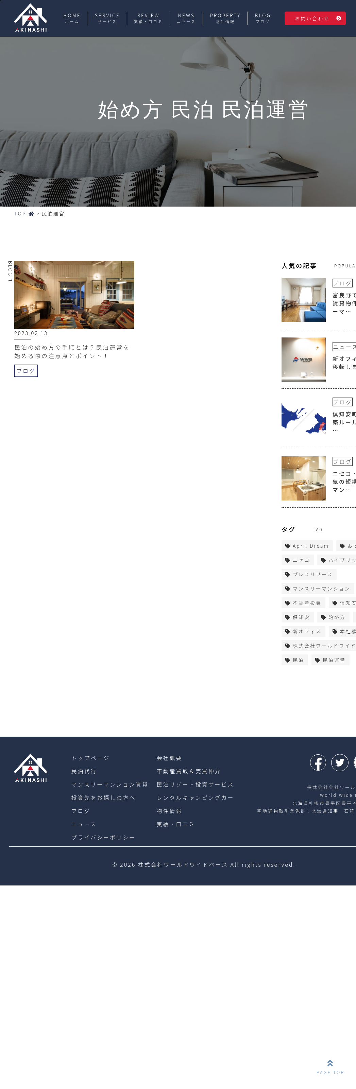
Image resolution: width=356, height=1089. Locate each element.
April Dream (311, 545)
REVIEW (148, 18)
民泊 (298, 659)
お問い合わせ (312, 18)
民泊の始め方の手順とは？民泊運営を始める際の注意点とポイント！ (72, 351)
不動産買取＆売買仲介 (189, 771)
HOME (72, 18)
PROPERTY (225, 18)
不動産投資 (307, 602)
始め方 (337, 617)
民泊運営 (334, 659)
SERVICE (107, 18)
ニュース (84, 824)
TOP (24, 213)
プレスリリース (313, 574)
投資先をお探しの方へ (103, 797)
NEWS (186, 18)
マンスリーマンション (322, 588)
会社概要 (170, 758)
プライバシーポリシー (103, 837)
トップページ (90, 758)
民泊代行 (84, 771)
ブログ (26, 371)
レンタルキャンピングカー (195, 797)
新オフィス (307, 631)
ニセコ (301, 560)
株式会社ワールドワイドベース (183, 864)
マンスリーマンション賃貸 (110, 784)
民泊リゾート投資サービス (195, 784)
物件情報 (170, 811)
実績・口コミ (176, 824)
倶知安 (301, 617)
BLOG (263, 18)
